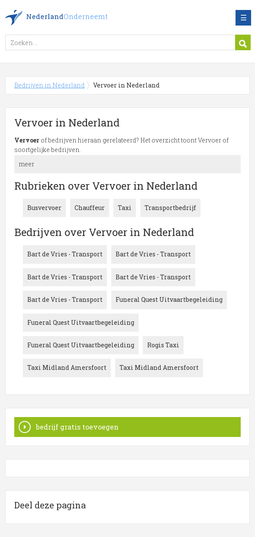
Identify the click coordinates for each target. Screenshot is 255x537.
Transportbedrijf (170, 208)
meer (26, 164)
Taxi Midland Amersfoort (67, 367)
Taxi (125, 208)
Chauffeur (89, 208)
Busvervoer (44, 208)
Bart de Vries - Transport (65, 254)
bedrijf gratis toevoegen (77, 426)
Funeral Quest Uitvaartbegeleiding (169, 299)
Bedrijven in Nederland (68, 18)
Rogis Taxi (163, 345)
